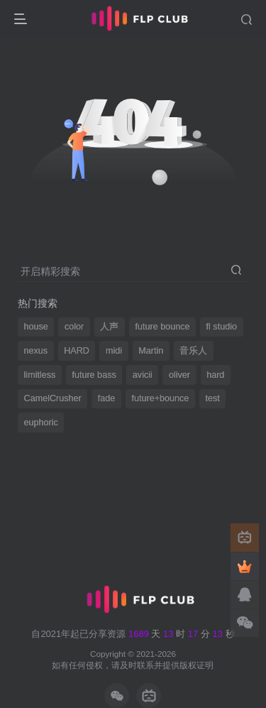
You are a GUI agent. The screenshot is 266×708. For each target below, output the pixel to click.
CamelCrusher (53, 398)
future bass (94, 375)
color (74, 327)
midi (114, 351)
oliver (179, 375)
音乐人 (193, 351)
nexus (36, 351)
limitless (40, 375)
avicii (143, 375)
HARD (76, 351)
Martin (150, 351)
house (36, 327)
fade (107, 398)
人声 (109, 327)
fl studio (221, 327)
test (212, 398)
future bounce (162, 327)
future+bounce (160, 398)
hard (215, 375)
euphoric (41, 422)
